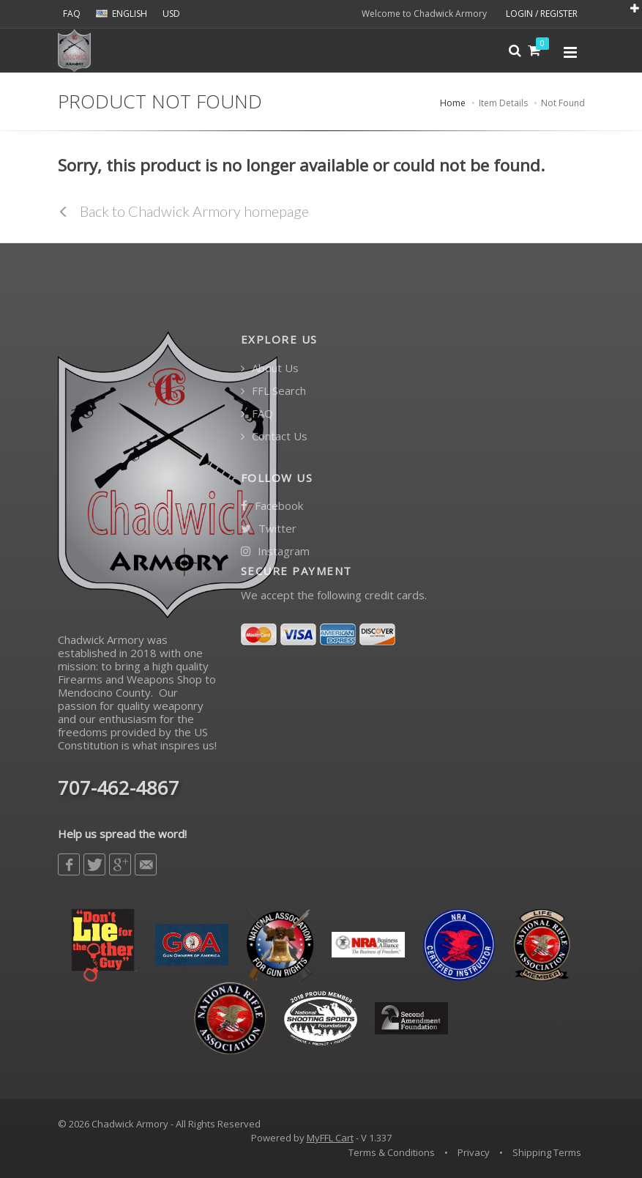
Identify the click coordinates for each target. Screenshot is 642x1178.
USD (171, 13)
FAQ (72, 13)
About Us (270, 368)
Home (453, 103)
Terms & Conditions (391, 1152)
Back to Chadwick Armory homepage (183, 211)
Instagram (275, 551)
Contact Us (274, 436)
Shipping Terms (546, 1152)
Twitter (268, 529)
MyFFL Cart (330, 1137)
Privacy (474, 1152)
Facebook (272, 506)
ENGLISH (121, 13)
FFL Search (273, 391)
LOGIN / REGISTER (542, 13)
